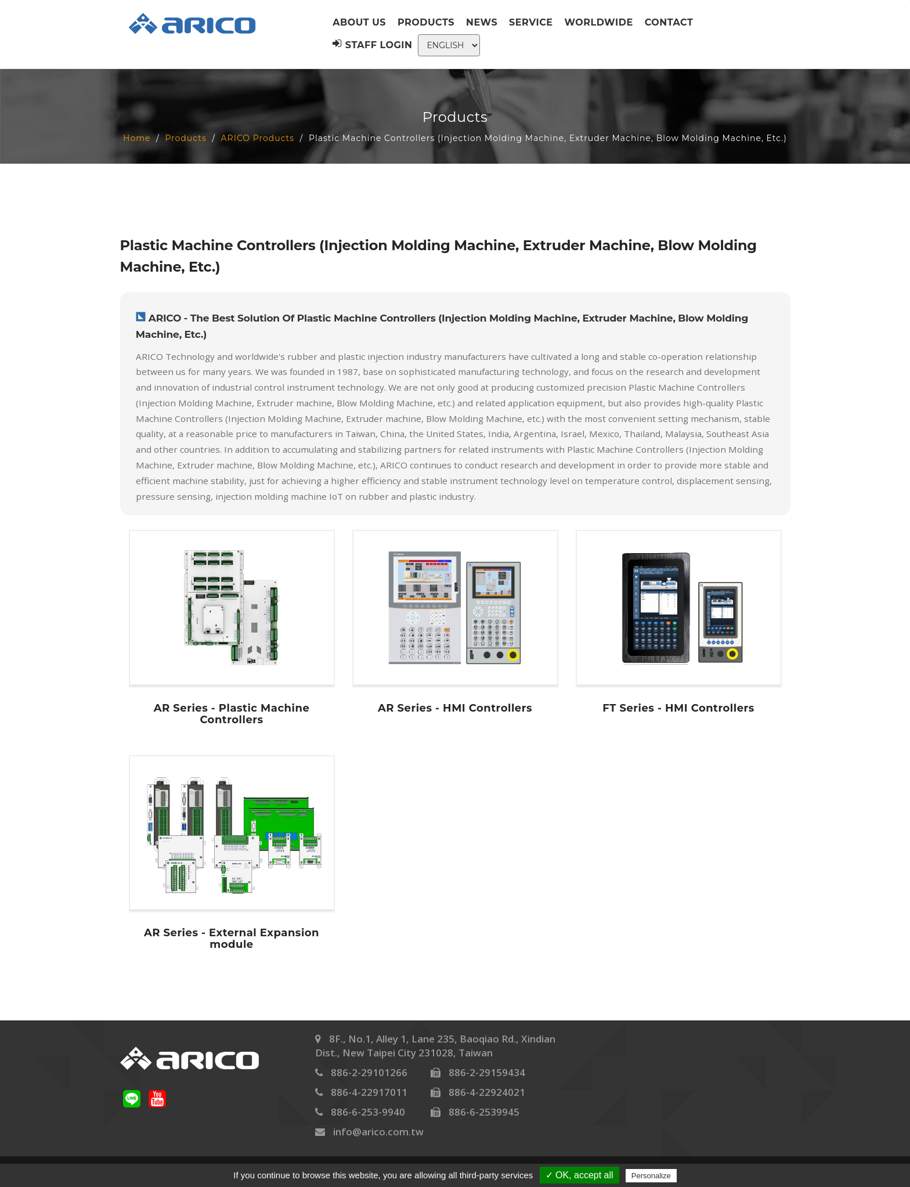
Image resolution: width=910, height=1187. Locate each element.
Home (136, 138)
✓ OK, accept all (579, 1175)
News (481, 22)
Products (426, 22)
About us (359, 22)
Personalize (651, 1175)
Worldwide (599, 22)
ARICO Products (258, 138)
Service (530, 22)
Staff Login (372, 44)
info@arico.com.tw (378, 1131)
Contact (669, 22)
